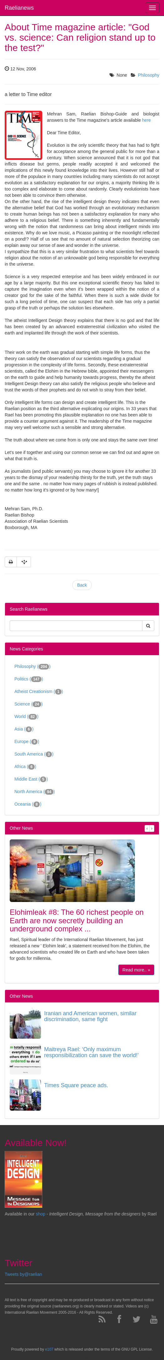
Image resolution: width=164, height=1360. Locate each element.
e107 (49, 1349)
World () (26, 717)
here (146, 120)
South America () (34, 754)
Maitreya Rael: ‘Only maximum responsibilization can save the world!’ (91, 1052)
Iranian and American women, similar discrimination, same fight (90, 1016)
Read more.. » (136, 969)
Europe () (26, 742)
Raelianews (19, 8)
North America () (34, 792)
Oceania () (27, 804)
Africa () (25, 767)
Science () (28, 704)
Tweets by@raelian (23, 1274)
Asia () (23, 729)
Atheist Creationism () (38, 692)
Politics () (28, 679)
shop (41, 1213)
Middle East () (31, 779)
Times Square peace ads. (76, 1085)
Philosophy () (32, 667)
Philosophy (149, 75)
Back (82, 585)
